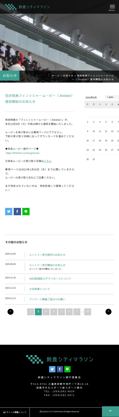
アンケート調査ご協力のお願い (47, 299)
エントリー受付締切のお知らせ (47, 255)
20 (87, 311)
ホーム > (57, 76)
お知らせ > (70, 76)
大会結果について (39, 289)
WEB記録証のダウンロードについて (50, 279)
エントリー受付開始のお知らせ (47, 265)
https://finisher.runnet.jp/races (23, 153)
